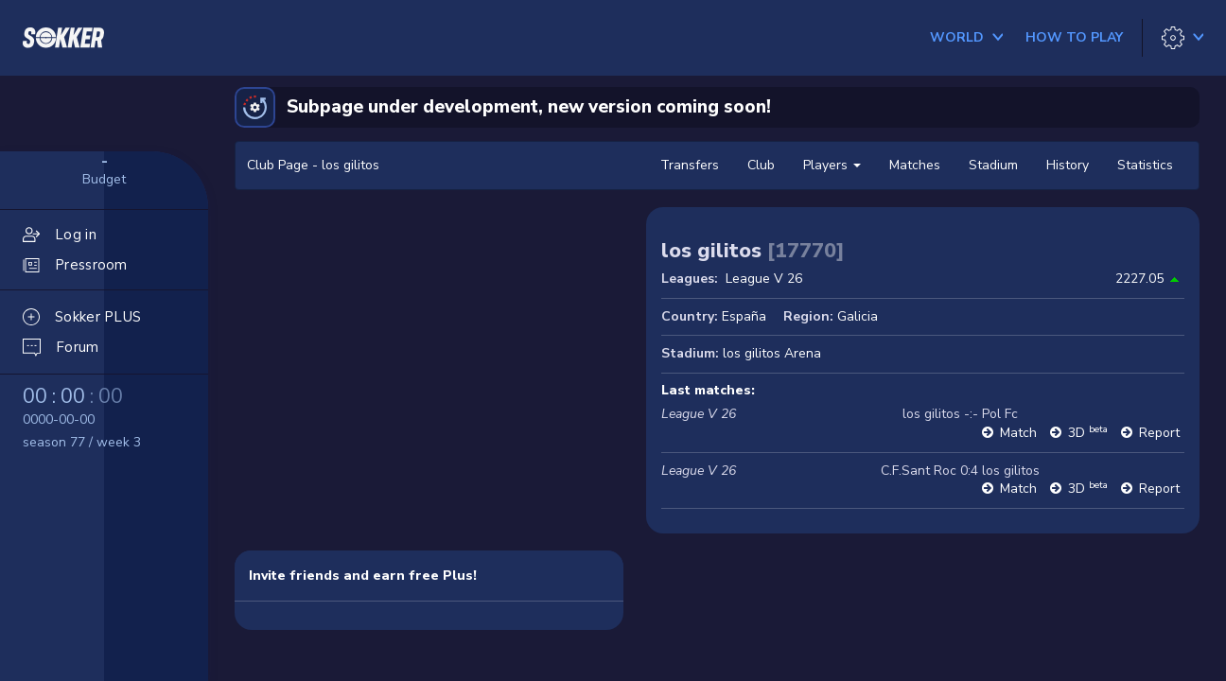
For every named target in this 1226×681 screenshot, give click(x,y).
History (1067, 165)
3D (1088, 433)
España (744, 316)
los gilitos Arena (772, 353)
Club (761, 165)
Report (1159, 433)
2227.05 (1139, 279)
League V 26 (764, 279)
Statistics (1145, 165)
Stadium (993, 165)
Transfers (689, 165)
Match (1018, 433)
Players (832, 165)
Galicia (857, 316)
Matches (914, 165)
